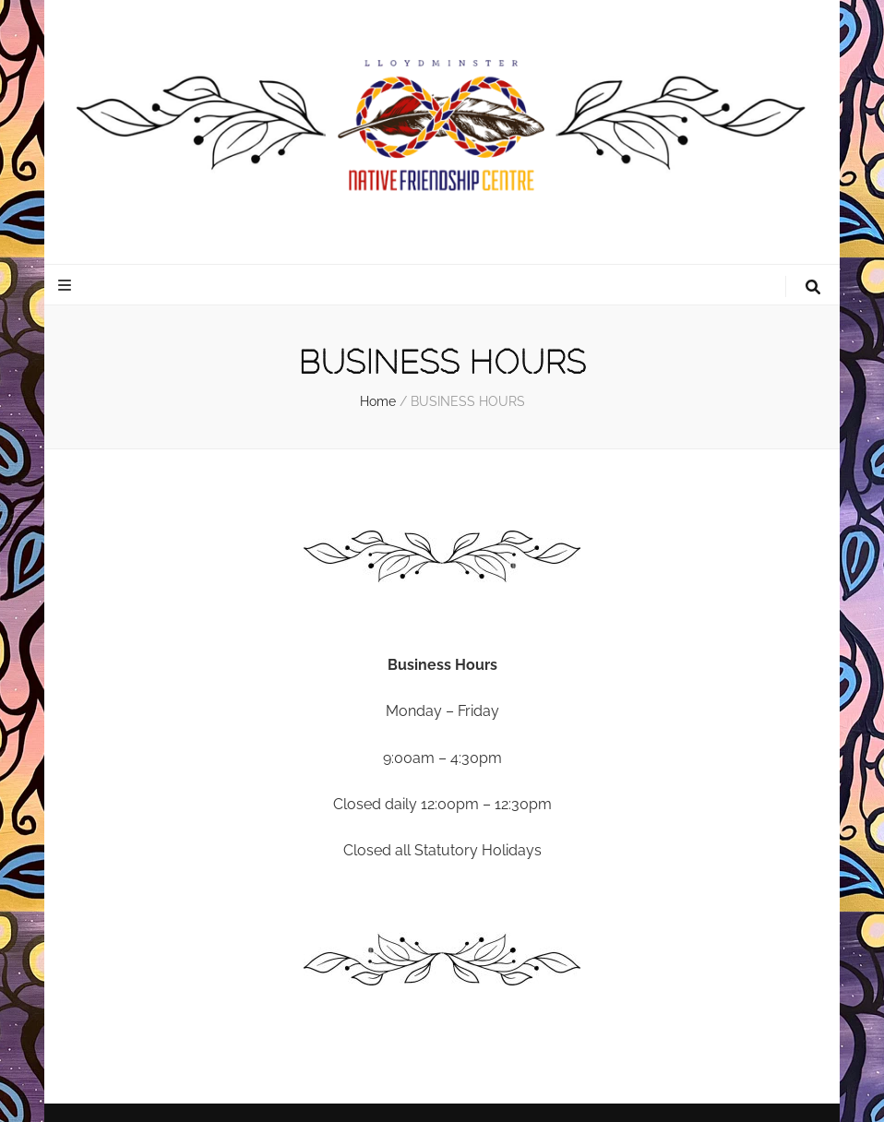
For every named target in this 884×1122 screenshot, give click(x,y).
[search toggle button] (813, 287)
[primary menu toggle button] (67, 285)
